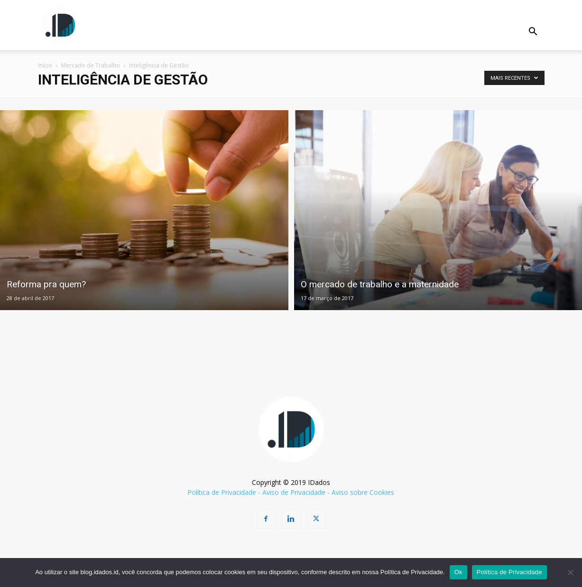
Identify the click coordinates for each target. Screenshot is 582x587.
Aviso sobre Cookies (363, 492)
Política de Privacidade (221, 492)
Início (45, 65)
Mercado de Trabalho (90, 65)
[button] (533, 32)
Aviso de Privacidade (293, 492)
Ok (458, 572)
